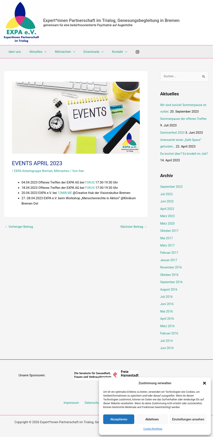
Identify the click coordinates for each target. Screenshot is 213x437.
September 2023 (172, 186)
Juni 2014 (167, 344)
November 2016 (171, 265)
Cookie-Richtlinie (152, 428)
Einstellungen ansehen (188, 419)
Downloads (86, 51)
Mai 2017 (166, 236)
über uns (13, 52)
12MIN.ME (65, 193)
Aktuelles (34, 51)
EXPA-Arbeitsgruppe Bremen (34, 171)
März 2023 (167, 215)
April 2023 (167, 207)
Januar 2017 (169, 258)
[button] (204, 383)
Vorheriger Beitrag (19, 227)
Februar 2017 (169, 251)
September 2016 (172, 279)
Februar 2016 (169, 330)
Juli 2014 (166, 337)
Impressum (72, 399)
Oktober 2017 (169, 229)
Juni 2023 (167, 200)
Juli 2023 (166, 193)
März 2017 (167, 243)
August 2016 (169, 286)
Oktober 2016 (169, 272)
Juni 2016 (167, 301)
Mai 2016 (166, 308)
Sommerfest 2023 (173, 132)
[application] (41, 51)
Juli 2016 (166, 294)
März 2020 (167, 222)
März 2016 (167, 322)
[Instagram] (127, 52)
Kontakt (109, 51)
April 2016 (167, 315)
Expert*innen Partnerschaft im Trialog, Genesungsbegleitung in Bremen (111, 20)
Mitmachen (60, 51)
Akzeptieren (118, 419)
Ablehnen (152, 419)
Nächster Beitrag (133, 227)
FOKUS (90, 182)
